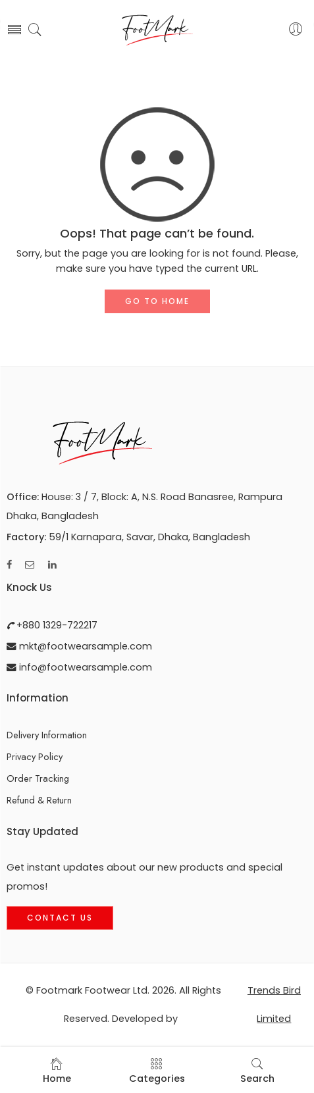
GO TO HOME (157, 301)
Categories (157, 1071)
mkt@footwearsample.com (84, 646)
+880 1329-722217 (55, 625)
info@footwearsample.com (84, 667)
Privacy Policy (35, 756)
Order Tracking (38, 778)
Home (57, 1071)
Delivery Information (47, 735)
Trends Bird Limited (274, 1005)
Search (257, 1071)
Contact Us (60, 917)
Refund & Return (39, 800)
